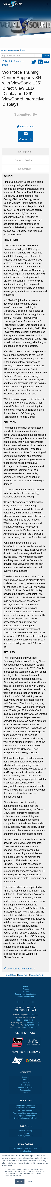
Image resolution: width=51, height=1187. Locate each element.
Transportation (25, 1090)
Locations (25, 991)
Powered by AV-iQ (36, 975)
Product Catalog (25, 1131)
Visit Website (25, 126)
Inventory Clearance (25, 1136)
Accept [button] (19, 1182)
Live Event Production (25, 1110)
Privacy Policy (23, 975)
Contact (25, 989)
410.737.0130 (28, 1025)
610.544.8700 (22, 1020)
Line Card (25, 1133)
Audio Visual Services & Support (25, 1113)
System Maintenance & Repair (26, 1118)
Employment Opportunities (25, 994)
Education (26, 1080)
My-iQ (22, 50)
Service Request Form (25, 997)
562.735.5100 (29, 1028)
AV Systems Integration (25, 1115)
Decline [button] (31, 1182)
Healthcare (25, 1085)
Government (25, 1082)
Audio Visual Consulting (25, 1105)
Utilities (25, 1093)
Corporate (26, 1077)
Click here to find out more (19, 968)
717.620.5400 (28, 1022)
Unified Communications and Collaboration (25, 1149)
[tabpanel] (17, 1060)
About (25, 986)
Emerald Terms (10, 975)
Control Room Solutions (25, 1108)
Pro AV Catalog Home (9, 50)
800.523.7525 (32, 1015)
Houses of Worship (25, 1087)
